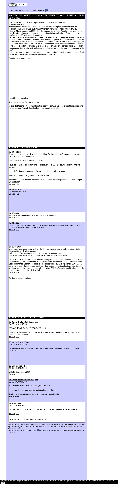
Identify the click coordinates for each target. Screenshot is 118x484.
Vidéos (41, 10)
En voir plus (14, 184)
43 (46, 419)
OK (3, 483)
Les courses (30, 10)
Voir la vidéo (14, 396)
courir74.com (18, 4)
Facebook (41, 430)
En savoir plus (109, 481)
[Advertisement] (28, 77)
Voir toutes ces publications (19, 278)
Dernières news (16, 10)
